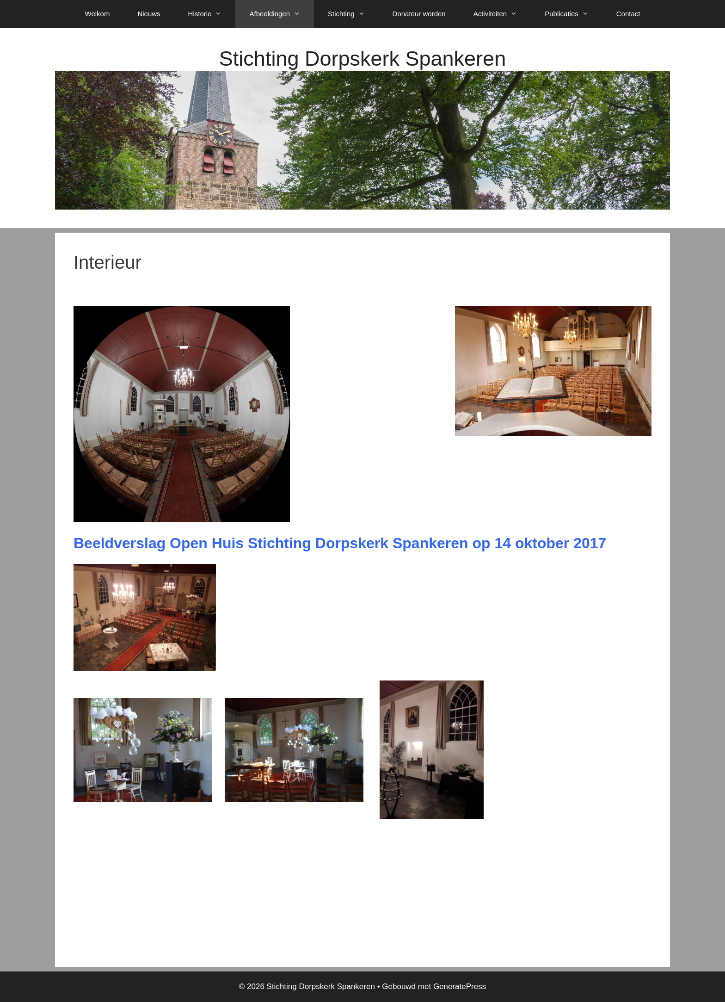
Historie (212, 14)
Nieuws (148, 14)
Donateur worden (419, 14)
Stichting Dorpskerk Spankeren (362, 58)
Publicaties (573, 14)
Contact (628, 14)
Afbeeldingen (281, 14)
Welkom (97, 14)
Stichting (353, 14)
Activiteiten (502, 14)
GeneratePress (459, 986)
